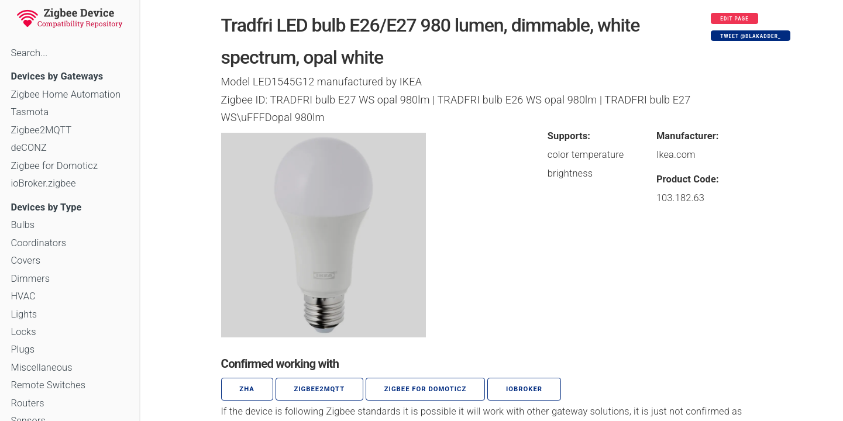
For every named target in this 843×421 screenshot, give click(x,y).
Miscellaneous (41, 367)
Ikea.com (676, 154)
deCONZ (29, 147)
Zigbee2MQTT (41, 130)
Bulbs (23, 224)
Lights (24, 314)
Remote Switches (48, 385)
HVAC (23, 296)
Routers (27, 403)
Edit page (734, 19)
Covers (25, 260)
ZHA (246, 389)
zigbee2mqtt (319, 389)
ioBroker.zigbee (43, 183)
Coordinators (38, 243)
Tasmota (30, 112)
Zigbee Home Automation (66, 94)
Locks (23, 331)
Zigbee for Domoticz (54, 165)
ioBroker (524, 389)
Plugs (23, 349)
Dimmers (30, 278)
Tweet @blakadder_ (750, 36)
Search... (29, 52)
